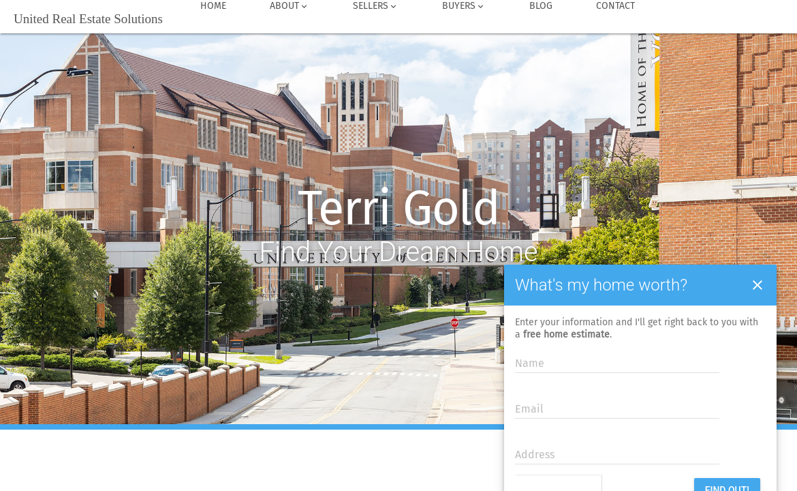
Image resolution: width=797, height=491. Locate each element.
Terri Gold (399, 208)
